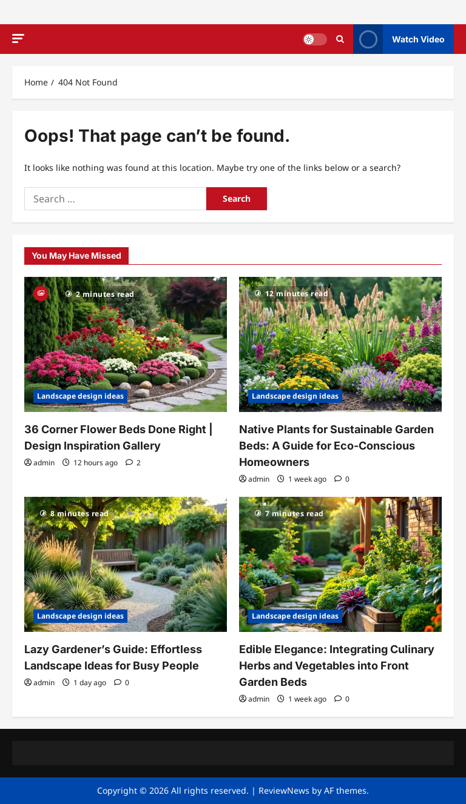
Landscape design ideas (80, 396)
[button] (18, 38)
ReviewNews (283, 790)
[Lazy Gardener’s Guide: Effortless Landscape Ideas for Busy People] (125, 564)
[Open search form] (340, 39)
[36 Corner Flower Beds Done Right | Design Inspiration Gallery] (125, 344)
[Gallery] (41, 292)
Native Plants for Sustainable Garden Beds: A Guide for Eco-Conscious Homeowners (336, 445)
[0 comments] (342, 479)
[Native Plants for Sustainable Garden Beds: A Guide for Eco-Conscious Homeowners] (340, 344)
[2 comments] (133, 462)
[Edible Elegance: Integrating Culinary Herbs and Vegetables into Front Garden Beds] (340, 564)
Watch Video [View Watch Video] (399, 39)
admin (44, 462)
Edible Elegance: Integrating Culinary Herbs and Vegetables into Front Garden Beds (336, 665)
